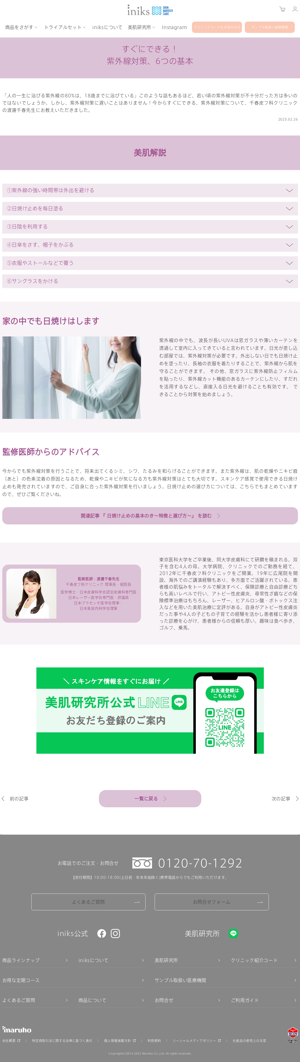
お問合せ (164, 1000)
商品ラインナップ (21, 960)
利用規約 (154, 1040)
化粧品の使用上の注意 (249, 1040)
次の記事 (281, 798)
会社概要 (9, 1040)
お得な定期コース (21, 980)
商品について (92, 1000)
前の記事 (19, 798)
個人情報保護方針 (117, 1040)
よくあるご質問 (88, 902)
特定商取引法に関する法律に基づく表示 (62, 1040)
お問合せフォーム (212, 902)
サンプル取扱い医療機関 (181, 980)
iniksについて (93, 960)
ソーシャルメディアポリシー (194, 1040)
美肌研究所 (166, 960)
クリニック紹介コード (254, 960)
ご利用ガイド (245, 1000)
